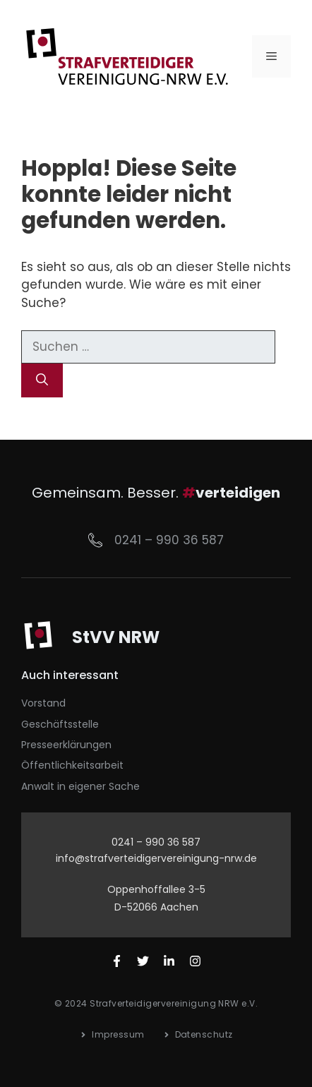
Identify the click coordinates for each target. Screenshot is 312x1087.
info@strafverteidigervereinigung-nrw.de (156, 858)
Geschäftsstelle (60, 724)
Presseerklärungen (66, 745)
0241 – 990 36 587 (169, 540)
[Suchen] (42, 380)
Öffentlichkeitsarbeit (72, 765)
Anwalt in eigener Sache (80, 786)
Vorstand (43, 703)
